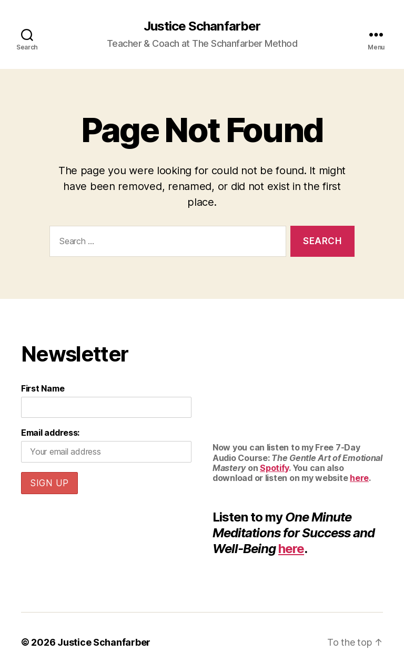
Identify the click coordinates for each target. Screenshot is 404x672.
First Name (42, 388)
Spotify (274, 468)
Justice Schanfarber (202, 26)
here (359, 478)
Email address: (50, 432)
